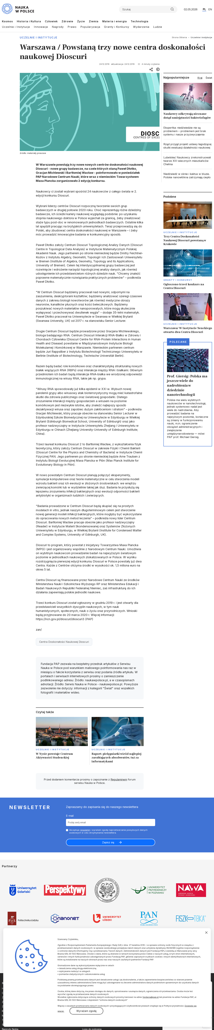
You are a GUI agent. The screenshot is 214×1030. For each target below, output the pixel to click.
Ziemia (93, 21)
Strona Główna (179, 37)
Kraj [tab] (199, 77)
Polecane (178, 341)
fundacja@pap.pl (151, 997)
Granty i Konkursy (116, 26)
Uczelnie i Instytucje (16, 26)
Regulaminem (119, 779)
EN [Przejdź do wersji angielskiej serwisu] (210, 9)
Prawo (72, 26)
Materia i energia (114, 21)
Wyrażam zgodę (86, 1011)
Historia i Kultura (29, 21)
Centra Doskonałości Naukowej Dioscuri (64, 641)
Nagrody (58, 26)
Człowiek (51, 21)
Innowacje (41, 26)
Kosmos (7, 21)
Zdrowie (67, 21)
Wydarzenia (141, 26)
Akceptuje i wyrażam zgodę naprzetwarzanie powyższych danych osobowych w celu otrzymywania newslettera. (108, 831)
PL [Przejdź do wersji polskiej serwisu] (204, 9)
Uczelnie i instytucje (38, 37)
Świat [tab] (209, 77)
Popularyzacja (90, 26)
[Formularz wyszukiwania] (148, 9)
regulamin (85, 830)
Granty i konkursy (177, 280)
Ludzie (157, 26)
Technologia (139, 21)
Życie (81, 21)
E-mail (70, 815)
